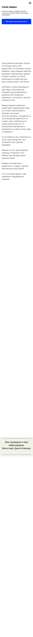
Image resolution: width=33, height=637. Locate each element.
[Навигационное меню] (30, 3)
